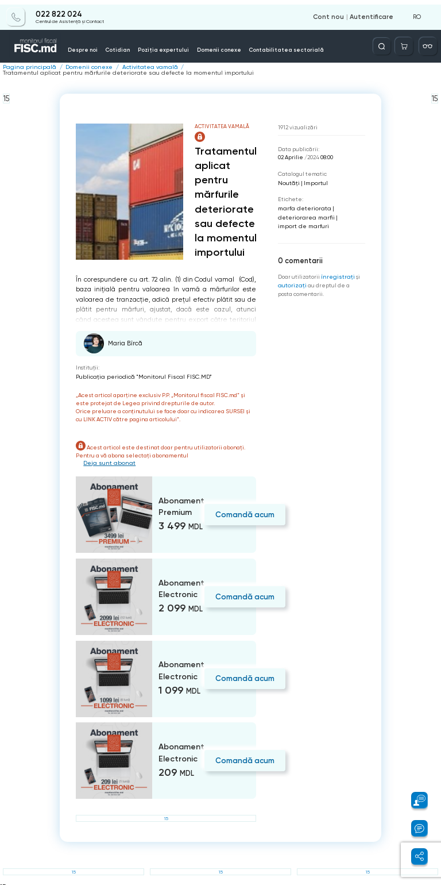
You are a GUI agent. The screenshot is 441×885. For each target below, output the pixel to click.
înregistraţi (337, 267)
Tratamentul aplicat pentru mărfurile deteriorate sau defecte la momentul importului (289, 67)
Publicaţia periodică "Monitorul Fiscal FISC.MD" (138, 370)
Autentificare (373, 12)
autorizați (291, 276)
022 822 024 (58, 10)
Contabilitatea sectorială (253, 45)
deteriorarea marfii (304, 209)
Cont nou (333, 12)
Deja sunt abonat (107, 456)
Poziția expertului (158, 45)
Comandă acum (243, 507)
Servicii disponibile (309, 42)
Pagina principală (27, 67)
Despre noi (95, 45)
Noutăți (288, 176)
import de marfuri (301, 218)
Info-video (344, 45)
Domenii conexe (201, 45)
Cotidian (123, 45)
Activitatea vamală (138, 67)
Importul (313, 176)
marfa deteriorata (302, 201)
